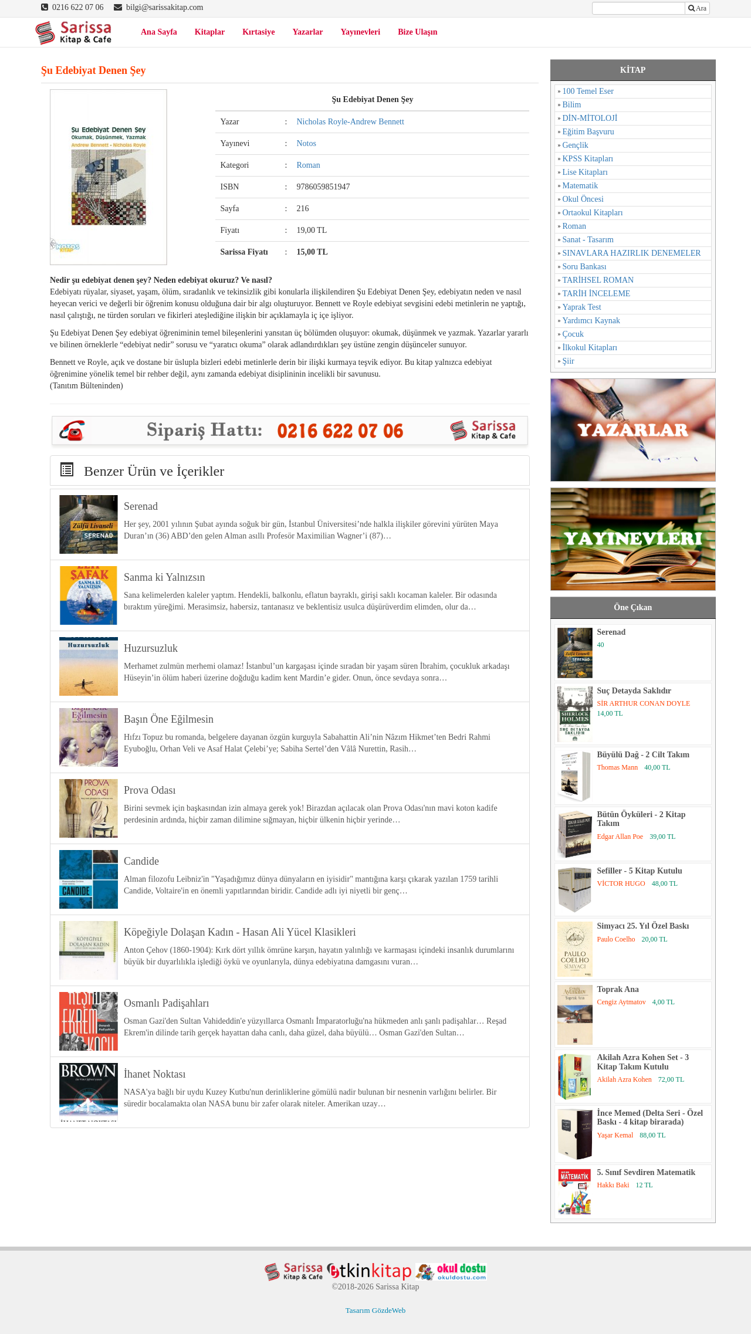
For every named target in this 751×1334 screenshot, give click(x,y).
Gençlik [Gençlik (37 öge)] (575, 145)
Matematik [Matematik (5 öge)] (580, 185)
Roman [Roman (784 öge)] (574, 226)
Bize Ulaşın (417, 32)
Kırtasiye (258, 32)
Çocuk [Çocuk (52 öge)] (573, 334)
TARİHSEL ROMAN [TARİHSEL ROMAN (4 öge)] (598, 280)
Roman (308, 165)
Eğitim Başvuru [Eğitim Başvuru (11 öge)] (588, 131)
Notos (306, 143)
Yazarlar (307, 32)
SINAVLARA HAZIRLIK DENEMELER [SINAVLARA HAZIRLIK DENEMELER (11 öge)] (632, 253)
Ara (697, 8)
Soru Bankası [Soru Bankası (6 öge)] (585, 266)
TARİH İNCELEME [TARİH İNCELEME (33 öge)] (597, 293)
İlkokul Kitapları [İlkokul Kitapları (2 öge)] (590, 347)
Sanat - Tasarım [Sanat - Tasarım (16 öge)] (588, 239)
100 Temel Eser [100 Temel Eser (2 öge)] (588, 91)
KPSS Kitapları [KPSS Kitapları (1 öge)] (588, 158)
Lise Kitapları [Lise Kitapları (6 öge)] (585, 172)
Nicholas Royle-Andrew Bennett (350, 121)
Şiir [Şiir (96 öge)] (568, 361)
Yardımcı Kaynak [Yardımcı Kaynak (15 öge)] (592, 320)
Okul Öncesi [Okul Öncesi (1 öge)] (583, 199)
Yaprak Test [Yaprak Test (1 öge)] (582, 307)
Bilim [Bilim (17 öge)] (572, 104)
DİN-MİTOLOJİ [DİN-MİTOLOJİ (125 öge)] (590, 118)
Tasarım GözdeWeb (375, 1310)
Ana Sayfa (159, 32)
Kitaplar (210, 32)
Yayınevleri (361, 32)
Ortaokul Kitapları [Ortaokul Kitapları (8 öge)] (593, 212)
